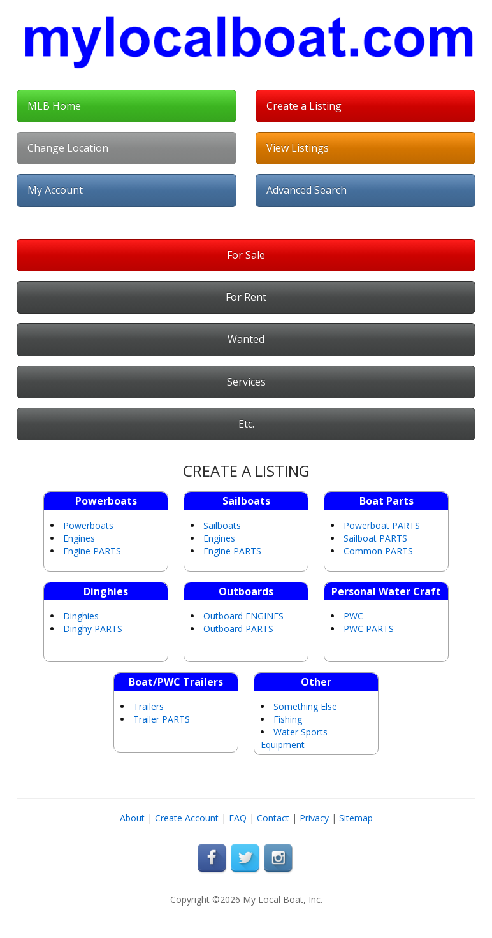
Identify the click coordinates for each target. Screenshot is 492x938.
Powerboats (88, 525)
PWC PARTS (369, 629)
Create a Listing (304, 106)
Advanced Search (306, 190)
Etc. (246, 424)
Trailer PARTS (161, 719)
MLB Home (54, 106)
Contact (273, 818)
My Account (55, 190)
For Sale (246, 255)
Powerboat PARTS (382, 525)
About (132, 818)
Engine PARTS (92, 551)
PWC (353, 616)
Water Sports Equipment (294, 738)
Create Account (187, 818)
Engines (79, 538)
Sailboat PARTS (375, 538)
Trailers (148, 706)
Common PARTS (378, 551)
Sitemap (356, 818)
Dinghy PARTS (92, 629)
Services (246, 382)
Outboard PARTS (238, 629)
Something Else (305, 706)
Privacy (314, 818)
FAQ (238, 818)
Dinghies (81, 616)
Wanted (246, 339)
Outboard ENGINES (243, 616)
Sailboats (222, 525)
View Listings (297, 148)
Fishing (287, 719)
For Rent (246, 297)
